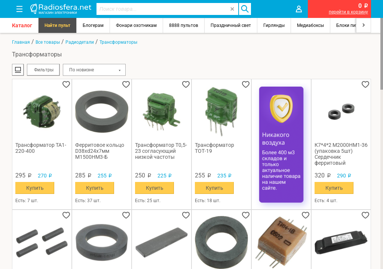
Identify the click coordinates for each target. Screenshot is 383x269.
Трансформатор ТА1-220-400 (40, 148)
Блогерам (93, 25)
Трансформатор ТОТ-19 (214, 148)
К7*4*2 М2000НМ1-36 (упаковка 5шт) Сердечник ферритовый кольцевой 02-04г (341, 154)
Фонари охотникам (136, 25)
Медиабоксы (310, 25)
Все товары (48, 42)
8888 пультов (183, 25)
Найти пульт (57, 25)
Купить (35, 188)
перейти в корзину (348, 12)
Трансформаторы (118, 42)
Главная (21, 42)
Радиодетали (79, 42)
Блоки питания (352, 25)
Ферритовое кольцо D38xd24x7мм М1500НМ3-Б (99, 151)
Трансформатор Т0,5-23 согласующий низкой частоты (161, 151)
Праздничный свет (231, 25)
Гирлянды (274, 25)
